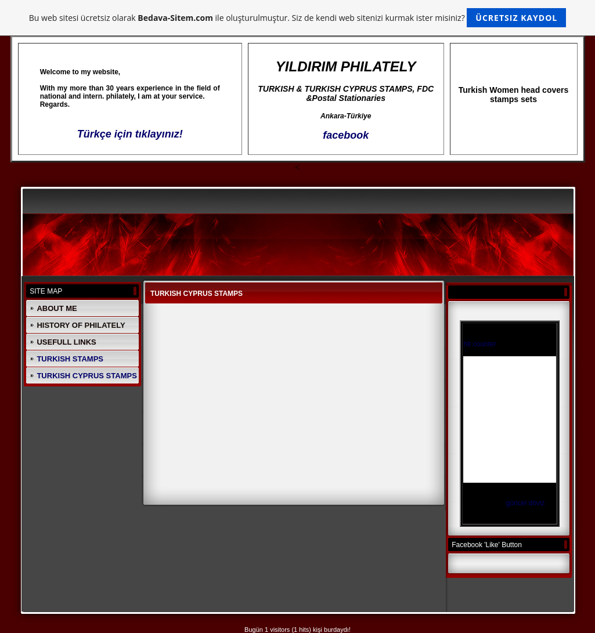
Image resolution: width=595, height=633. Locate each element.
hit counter (479, 344)
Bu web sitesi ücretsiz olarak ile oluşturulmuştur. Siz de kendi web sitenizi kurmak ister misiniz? (297, 17)
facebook (346, 135)
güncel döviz (525, 503)
